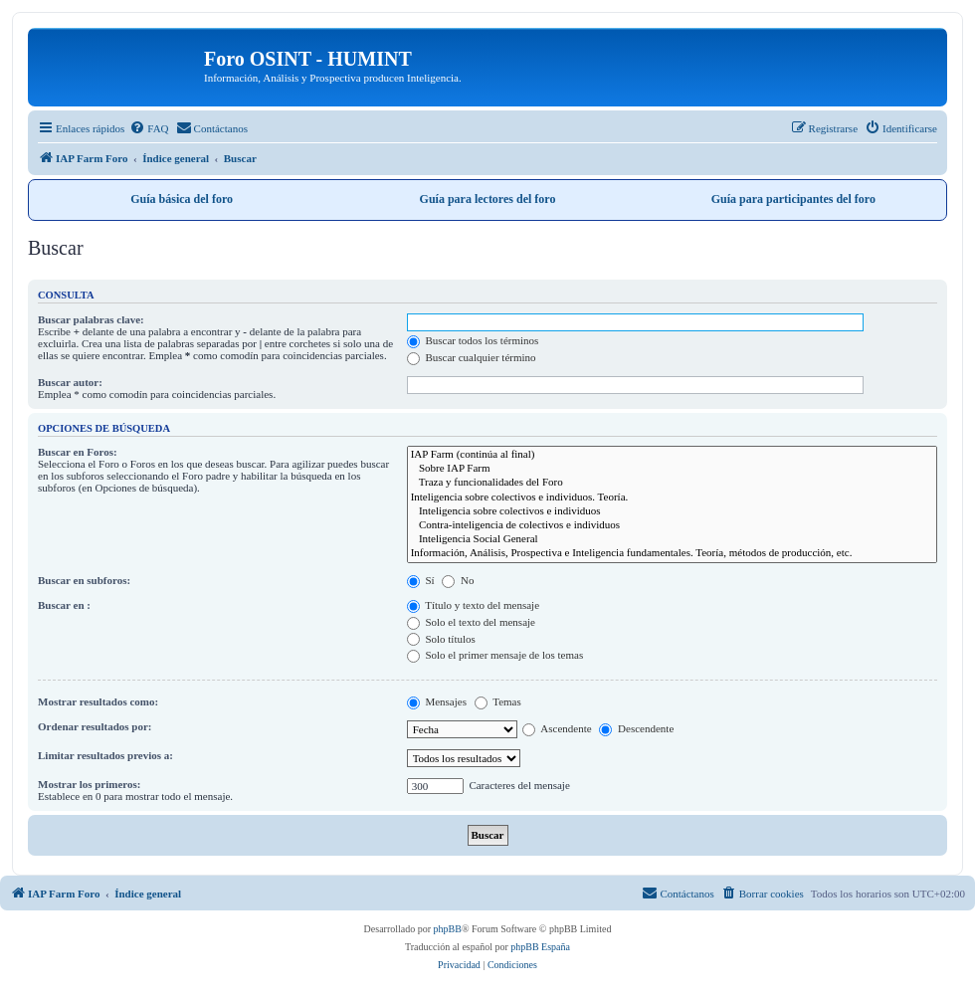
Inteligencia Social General (672, 539)
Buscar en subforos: (84, 580)
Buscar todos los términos (473, 340)
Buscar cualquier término (471, 357)
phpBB (448, 928)
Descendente (636, 728)
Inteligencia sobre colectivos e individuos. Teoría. (672, 497)
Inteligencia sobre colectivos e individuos (672, 511)
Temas (498, 701)
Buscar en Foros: (77, 452)
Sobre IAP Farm (672, 469)
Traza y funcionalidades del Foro (672, 483)
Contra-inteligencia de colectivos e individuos (672, 525)
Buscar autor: (70, 382)
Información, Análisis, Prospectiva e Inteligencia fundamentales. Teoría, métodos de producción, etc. (672, 553)
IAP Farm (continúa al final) (672, 455)
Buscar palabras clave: (91, 319)
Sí (421, 580)
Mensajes (437, 701)
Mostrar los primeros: (89, 784)
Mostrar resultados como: (98, 701)
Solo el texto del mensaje (471, 622)
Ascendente (556, 728)
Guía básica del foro (181, 199)
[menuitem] (148, 128)
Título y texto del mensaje (473, 605)
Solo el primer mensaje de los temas (495, 655)
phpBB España (540, 946)
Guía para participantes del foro (793, 199)
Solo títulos (441, 639)
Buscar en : (64, 605)
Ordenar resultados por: (95, 726)
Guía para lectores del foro (488, 199)
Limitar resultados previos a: (105, 755)
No (458, 580)
